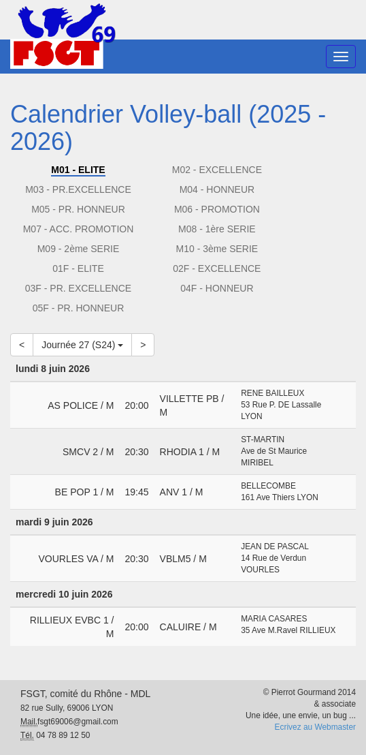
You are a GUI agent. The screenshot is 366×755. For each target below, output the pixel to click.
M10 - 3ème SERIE (217, 248)
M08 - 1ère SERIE (217, 229)
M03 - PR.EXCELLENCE (78, 189)
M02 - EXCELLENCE (217, 169)
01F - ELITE (77, 268)
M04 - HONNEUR (217, 189)
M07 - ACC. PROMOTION (78, 229)
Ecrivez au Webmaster (315, 727)
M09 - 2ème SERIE (78, 248)
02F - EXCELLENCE (217, 268)
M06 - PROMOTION (217, 209)
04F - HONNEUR (216, 288)
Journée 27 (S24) (82, 344)
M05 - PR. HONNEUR (78, 209)
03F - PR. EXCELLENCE (78, 288)
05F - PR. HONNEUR (78, 308)
